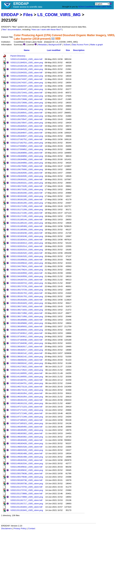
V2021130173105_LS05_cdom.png (26, 189)
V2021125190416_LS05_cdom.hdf (26, 106)
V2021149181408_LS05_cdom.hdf (26, 453)
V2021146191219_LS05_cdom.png (26, 403)
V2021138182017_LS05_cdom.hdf (26, 346)
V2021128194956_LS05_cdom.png (26, 163)
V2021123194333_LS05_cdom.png (26, 76)
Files (28, 14)
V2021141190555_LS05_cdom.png (26, 376)
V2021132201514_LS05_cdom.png (26, 249)
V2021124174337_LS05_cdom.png (26, 82)
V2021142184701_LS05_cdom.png (26, 383)
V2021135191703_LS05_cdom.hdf (26, 293)
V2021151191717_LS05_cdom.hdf (26, 500)
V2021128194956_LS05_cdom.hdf (26, 159)
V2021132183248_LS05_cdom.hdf (26, 233)
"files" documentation (11, 29)
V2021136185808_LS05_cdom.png (26, 323)
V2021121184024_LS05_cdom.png (26, 62)
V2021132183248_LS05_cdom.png (26, 236)
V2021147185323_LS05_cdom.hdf (26, 420)
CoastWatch (89, 6)
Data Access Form (80, 44)
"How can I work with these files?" (46, 29)
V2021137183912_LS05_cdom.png (26, 336)
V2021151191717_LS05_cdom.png (26, 503)
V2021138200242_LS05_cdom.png (26, 363)
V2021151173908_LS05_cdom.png (26, 497)
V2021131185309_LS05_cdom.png (26, 229)
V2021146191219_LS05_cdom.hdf (26, 400)
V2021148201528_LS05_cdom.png (26, 450)
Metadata (42, 44)
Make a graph (96, 44)
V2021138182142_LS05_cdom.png (26, 356)
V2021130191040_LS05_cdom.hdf (26, 193)
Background (55, 44)
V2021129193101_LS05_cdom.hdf (26, 179)
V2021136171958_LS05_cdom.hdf (26, 313)
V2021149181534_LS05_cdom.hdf (26, 460)
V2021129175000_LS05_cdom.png (26, 169)
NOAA (81, 6)
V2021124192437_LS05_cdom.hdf (26, 86)
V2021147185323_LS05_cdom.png (26, 423)
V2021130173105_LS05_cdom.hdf (26, 186)
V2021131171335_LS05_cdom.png (26, 216)
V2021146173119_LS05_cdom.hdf (26, 386)
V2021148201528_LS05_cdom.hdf (26, 447)
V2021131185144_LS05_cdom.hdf (26, 219)
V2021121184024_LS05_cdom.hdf (26, 59)
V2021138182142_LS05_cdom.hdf (26, 353)
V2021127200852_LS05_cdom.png (26, 149)
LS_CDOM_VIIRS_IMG (59, 14)
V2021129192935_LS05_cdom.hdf (26, 173)
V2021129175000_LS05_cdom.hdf (26, 166)
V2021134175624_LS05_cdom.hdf (26, 266)
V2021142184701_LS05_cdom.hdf (26, 380)
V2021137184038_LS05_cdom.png (26, 343)
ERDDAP (10, 14)
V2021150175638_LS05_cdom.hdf (26, 473)
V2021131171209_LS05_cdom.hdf (26, 206)
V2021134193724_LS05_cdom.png (26, 283)
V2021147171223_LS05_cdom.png (26, 410)
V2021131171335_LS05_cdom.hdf (26, 213)
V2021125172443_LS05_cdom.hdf (26, 92)
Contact (31, 528)
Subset (67, 44)
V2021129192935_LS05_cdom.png (26, 176)
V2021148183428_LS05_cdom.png (26, 443)
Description (79, 50)
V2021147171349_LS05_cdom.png (26, 417)
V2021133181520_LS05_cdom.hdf (26, 253)
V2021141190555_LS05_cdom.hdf (26, 373)
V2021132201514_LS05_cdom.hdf (26, 246)
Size (68, 50)
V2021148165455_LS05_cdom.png (26, 430)
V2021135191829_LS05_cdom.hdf (26, 300)
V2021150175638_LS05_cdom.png (26, 477)
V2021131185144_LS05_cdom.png (26, 223)
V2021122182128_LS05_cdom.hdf (26, 66)
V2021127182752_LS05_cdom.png (26, 143)
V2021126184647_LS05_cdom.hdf (26, 133)
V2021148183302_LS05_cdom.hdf (26, 433)
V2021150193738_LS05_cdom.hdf (26, 480)
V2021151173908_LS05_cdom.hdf (26, 493)
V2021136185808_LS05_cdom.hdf (26, 320)
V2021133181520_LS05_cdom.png (26, 256)
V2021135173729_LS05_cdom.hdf (26, 286)
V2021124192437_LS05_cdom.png (26, 89)
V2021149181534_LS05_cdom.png (26, 463)
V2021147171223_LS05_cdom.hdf (26, 407)
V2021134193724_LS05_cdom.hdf (26, 280)
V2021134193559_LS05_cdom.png (26, 276)
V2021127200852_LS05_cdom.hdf (26, 146)
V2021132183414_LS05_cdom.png (26, 243)
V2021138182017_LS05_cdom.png (26, 350)
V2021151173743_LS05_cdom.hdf (26, 487)
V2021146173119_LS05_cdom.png (26, 390)
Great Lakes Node (104, 6)
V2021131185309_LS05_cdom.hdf (26, 226)
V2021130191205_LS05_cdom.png (26, 203)
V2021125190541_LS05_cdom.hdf (26, 112)
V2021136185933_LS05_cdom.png (26, 330)
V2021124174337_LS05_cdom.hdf (26, 79)
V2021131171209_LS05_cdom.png (26, 209)
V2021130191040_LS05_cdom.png (26, 196)
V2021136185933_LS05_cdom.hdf (26, 326)
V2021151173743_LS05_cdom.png (26, 490)
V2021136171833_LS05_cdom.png (26, 310)
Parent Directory (17, 56)
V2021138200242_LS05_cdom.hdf (26, 360)
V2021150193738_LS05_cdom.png (26, 483)
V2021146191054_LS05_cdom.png (26, 396)
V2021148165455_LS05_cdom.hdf (26, 427)
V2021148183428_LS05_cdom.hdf (26, 440)
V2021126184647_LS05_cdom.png (26, 136)
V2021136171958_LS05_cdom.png (26, 316)
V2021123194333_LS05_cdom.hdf (26, 72)
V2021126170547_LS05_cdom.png (26, 123)
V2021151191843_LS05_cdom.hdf (26, 507)
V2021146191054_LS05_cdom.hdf (26, 393)
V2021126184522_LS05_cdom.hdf (26, 126)
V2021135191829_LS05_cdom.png (26, 303)
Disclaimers (6, 528)
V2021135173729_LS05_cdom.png (26, 290)
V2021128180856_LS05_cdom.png (26, 156)
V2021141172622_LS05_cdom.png (26, 370)
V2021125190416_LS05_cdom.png (26, 109)
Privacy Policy (20, 528)
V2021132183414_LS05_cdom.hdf (26, 239)
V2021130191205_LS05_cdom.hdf (26, 199)
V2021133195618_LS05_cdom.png (26, 263)
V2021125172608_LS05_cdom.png (26, 102)
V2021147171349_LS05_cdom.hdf (26, 413)
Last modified (53, 50)
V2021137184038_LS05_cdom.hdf (26, 340)
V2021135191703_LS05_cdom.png (26, 296)
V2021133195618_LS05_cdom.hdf (26, 259)
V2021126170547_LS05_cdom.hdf (26, 119)
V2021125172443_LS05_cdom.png (26, 96)
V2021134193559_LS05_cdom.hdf (26, 273)
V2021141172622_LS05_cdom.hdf (26, 366)
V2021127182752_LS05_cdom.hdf (26, 139)
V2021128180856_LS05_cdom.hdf (26, 153)
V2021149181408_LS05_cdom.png (26, 457)
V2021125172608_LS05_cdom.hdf (26, 99)
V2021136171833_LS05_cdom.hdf (26, 306)
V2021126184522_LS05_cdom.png (26, 129)
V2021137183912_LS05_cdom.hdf (26, 333)
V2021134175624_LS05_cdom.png (26, 270)
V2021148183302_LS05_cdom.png (26, 437)
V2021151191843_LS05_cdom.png (26, 510)
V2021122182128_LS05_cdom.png (26, 69)
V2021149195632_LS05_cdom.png (26, 470)
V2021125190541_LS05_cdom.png (26, 116)
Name (26, 50)
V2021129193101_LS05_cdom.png (26, 183)
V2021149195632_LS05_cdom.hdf (26, 467)
